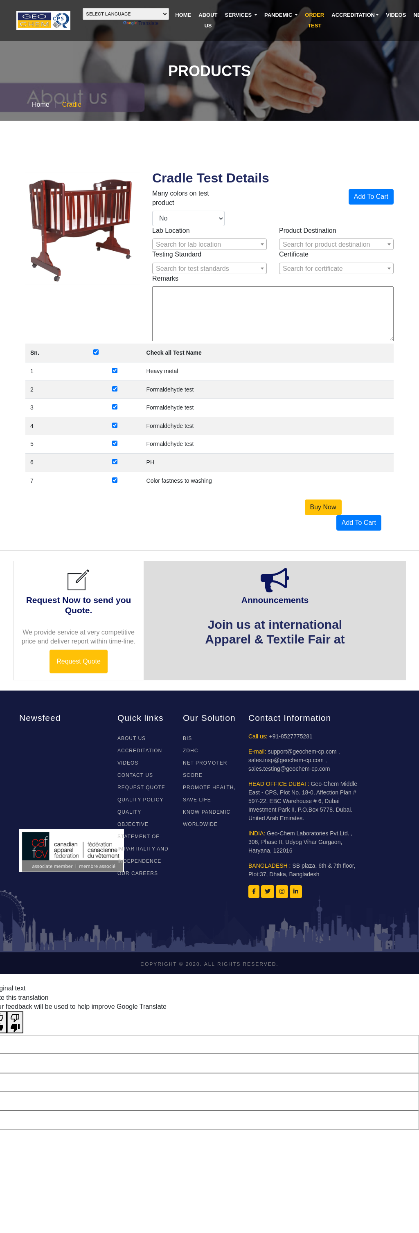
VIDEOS (396, 15)
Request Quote (78, 661)
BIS (187, 738)
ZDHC (190, 751)
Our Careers (137, 873)
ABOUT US (207, 20)
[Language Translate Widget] (126, 14)
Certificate (294, 254)
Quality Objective (133, 818)
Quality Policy (140, 800)
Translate (141, 23)
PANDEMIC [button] (279, 15)
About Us (131, 738)
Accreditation (353, 15)
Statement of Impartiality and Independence (143, 849)
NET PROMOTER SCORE (205, 769)
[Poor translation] (15, 1022)
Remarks (165, 278)
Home (41, 104)
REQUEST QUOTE (141, 787)
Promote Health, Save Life (209, 794)
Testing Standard (176, 254)
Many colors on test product (180, 198)
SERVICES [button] (239, 15)
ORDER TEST (314, 20)
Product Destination (307, 230)
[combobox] (209, 244)
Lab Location (171, 230)
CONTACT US (135, 775)
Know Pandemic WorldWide (206, 818)
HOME (183, 15)
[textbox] (209, 244)
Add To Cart (371, 196)
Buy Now (323, 507)
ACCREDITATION (139, 751)
